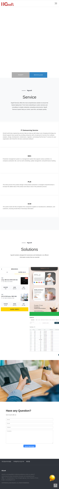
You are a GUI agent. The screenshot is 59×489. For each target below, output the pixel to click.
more (29, 51)
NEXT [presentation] (54, 44)
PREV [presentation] (5, 44)
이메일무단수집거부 (18, 461)
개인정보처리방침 (6, 461)
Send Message (29, 446)
